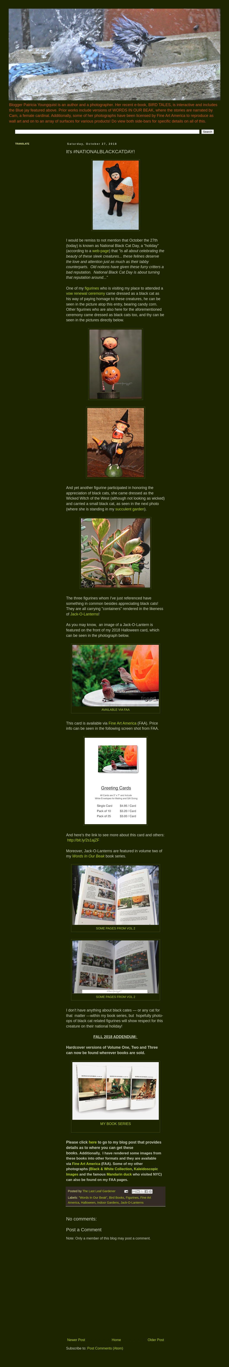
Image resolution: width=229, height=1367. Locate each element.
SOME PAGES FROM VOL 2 (115, 928)
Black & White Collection (111, 1169)
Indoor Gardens (108, 1202)
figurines (92, 288)
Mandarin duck (119, 1174)
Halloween (88, 1202)
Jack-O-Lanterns (84, 614)
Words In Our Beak (88, 856)
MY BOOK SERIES (115, 1124)
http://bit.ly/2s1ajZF (83, 840)
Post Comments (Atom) (105, 1348)
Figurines (132, 1197)
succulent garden (129, 509)
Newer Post (76, 1340)
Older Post (156, 1340)
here (93, 1142)
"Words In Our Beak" (93, 1197)
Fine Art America (123, 723)
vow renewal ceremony (85, 293)
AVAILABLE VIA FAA (116, 709)
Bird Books (116, 1197)
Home (116, 1340)
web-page (100, 251)
